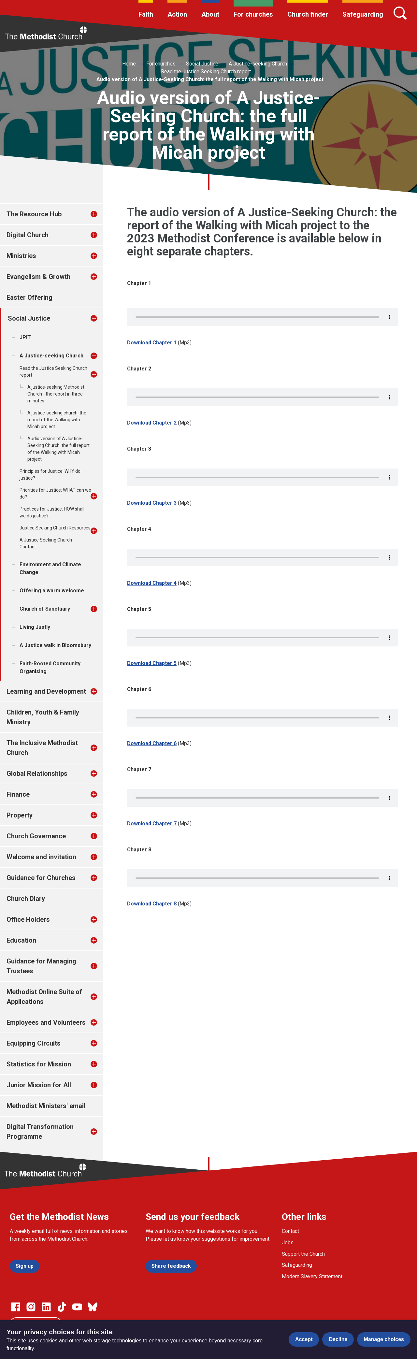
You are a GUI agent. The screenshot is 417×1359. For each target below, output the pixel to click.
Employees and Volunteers (46, 1022)
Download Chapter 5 (152, 663)
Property (20, 815)
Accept (303, 1339)
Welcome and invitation (41, 857)
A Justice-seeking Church (258, 64)
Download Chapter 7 (152, 823)
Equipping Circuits (34, 1043)
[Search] (400, 13)
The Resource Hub (34, 214)
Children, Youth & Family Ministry (43, 717)
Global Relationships (37, 773)
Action (177, 14)
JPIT (25, 337)
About (210, 14)
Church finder (307, 14)
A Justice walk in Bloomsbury (55, 645)
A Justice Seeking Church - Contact (47, 543)
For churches (253, 14)
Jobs (288, 1242)
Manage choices (384, 1339)
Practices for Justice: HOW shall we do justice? (52, 512)
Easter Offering (29, 297)
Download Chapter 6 (152, 743)
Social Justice (202, 64)
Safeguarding (362, 14)
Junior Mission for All (39, 1085)
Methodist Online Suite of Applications (44, 996)
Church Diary (26, 899)
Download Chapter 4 (152, 583)
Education (21, 940)
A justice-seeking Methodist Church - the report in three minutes (55, 393)
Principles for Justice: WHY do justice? (50, 475)
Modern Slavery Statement (312, 1276)
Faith (145, 14)
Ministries (21, 256)
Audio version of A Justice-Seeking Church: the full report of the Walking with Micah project (210, 79)
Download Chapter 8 (152, 904)
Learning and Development (46, 691)
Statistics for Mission (39, 1064)
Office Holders (28, 919)
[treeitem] (100, 214)
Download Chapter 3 (152, 503)
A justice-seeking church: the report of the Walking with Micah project (56, 419)
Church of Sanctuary (45, 609)
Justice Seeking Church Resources (55, 527)
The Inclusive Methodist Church (42, 748)
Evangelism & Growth (38, 277)
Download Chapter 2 (152, 423)
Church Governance (36, 836)
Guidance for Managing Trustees (41, 966)
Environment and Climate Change (50, 568)
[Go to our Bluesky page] (92, 1307)
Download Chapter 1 (152, 343)
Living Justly (35, 627)
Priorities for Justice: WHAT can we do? (55, 493)
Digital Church (28, 235)
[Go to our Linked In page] (46, 1307)
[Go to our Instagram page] (31, 1307)
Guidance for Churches (41, 878)
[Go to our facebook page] (16, 1307)
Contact (290, 1231)
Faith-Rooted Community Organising (50, 667)
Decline (338, 1339)
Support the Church (303, 1254)
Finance (18, 794)
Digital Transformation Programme (40, 1131)
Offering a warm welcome (52, 590)
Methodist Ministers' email (46, 1106)
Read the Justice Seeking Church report (206, 71)
